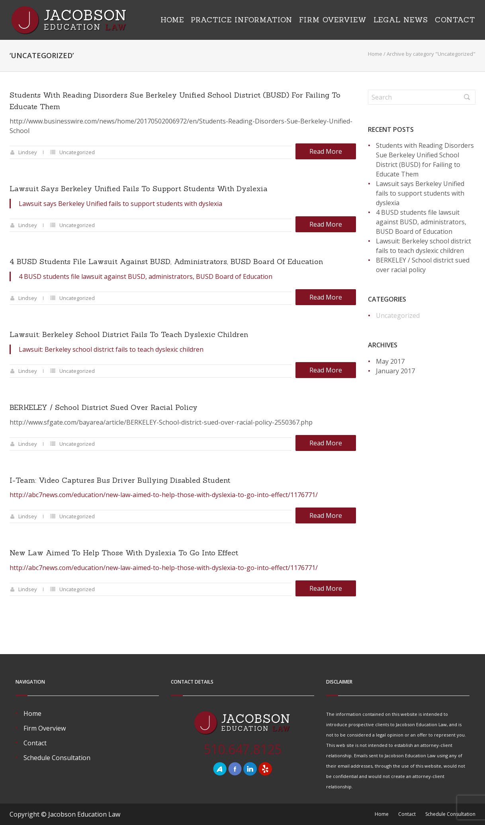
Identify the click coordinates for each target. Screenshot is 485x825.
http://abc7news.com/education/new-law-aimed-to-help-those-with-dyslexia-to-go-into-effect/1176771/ (164, 494)
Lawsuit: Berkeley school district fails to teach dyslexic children (129, 334)
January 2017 (395, 370)
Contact (455, 19)
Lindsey (27, 152)
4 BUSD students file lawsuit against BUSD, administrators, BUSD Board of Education (166, 261)
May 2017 (390, 361)
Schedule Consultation (56, 757)
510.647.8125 (242, 749)
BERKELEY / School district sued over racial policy (104, 407)
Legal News (401, 19)
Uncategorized (77, 152)
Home (172, 19)
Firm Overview (333, 19)
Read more (325, 151)
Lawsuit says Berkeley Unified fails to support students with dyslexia (139, 188)
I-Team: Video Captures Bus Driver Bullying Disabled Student (120, 480)
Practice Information (241, 19)
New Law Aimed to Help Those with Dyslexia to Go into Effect (124, 552)
